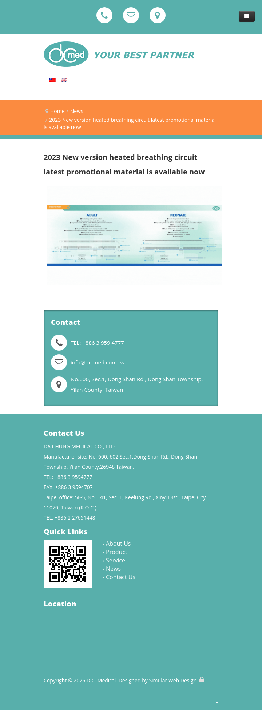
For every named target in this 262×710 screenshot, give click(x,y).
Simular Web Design (172, 680)
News (76, 111)
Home (57, 111)
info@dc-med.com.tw (97, 362)
